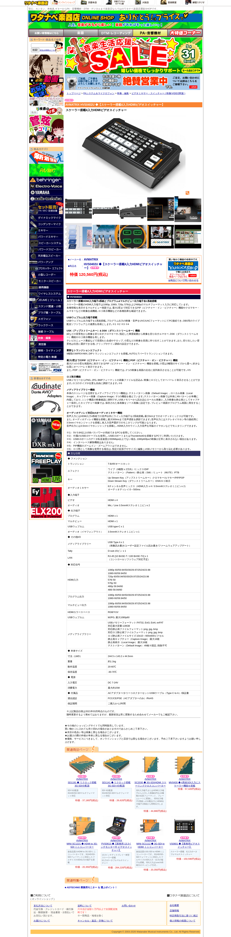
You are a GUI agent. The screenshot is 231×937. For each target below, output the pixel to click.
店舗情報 (174, 910)
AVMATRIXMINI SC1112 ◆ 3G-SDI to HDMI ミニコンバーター (150, 843)
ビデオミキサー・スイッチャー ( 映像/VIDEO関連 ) (158, 93)
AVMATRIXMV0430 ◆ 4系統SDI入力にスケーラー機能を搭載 (185, 782)
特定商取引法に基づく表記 (184, 915)
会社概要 (174, 905)
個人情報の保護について (182, 920)
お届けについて (42, 920)
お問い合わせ (129, 905)
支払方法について (43, 905)
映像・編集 (123, 93)
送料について (85, 905)
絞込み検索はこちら (48, 50)
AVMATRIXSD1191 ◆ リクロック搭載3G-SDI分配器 (82, 782)
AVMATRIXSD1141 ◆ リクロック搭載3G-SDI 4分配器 (116, 782)
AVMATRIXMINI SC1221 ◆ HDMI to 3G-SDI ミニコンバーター (82, 843)
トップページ (74, 93)
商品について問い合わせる (183, 280)
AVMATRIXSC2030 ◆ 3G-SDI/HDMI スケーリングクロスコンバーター (150, 782)
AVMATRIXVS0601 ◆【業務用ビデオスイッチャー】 (185, 843)
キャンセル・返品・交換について (95, 920)
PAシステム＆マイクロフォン (98, 93)
